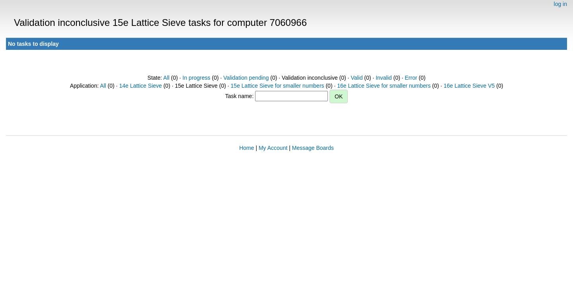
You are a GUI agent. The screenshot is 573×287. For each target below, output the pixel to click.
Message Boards (313, 148)
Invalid (384, 78)
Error (411, 78)
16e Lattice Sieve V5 (469, 86)
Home (246, 148)
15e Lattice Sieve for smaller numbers (277, 86)
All (166, 78)
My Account (273, 148)
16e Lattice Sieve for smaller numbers (384, 86)
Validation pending (246, 78)
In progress (196, 78)
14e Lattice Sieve (140, 86)
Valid (357, 78)
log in (560, 4)
